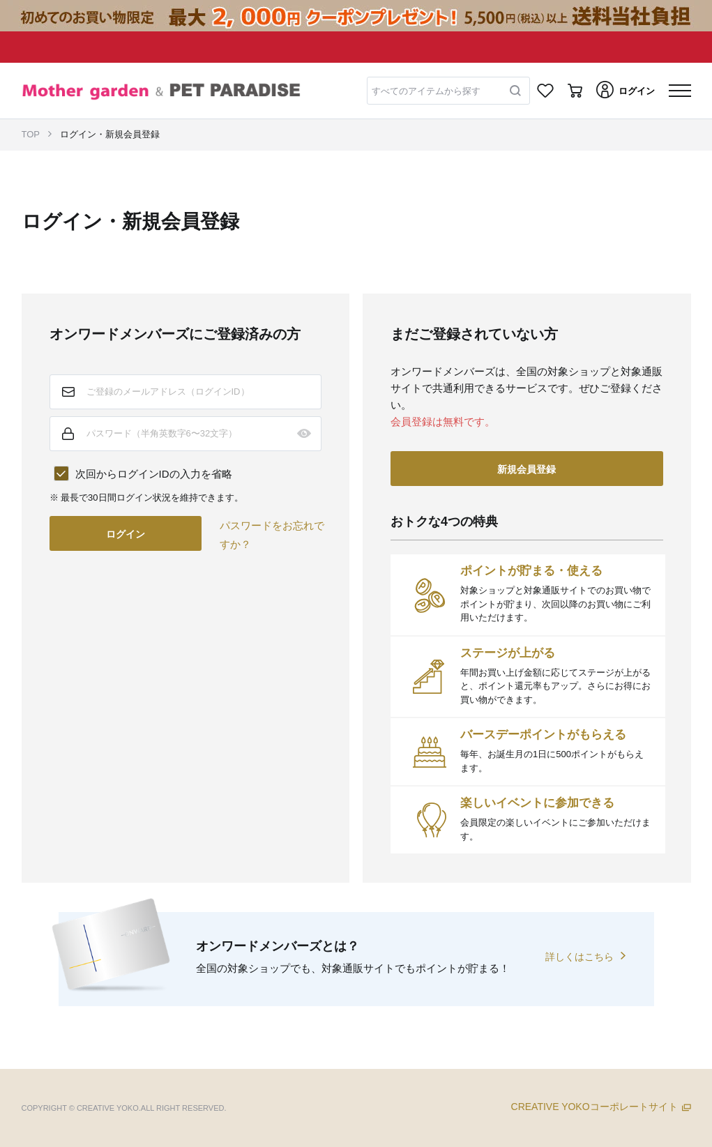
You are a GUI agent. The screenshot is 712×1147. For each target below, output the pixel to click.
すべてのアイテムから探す (426, 91)
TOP (31, 134)
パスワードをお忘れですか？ (272, 534)
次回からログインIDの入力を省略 (153, 474)
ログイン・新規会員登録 (110, 134)
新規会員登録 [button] (526, 469)
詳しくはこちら (579, 956)
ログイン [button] (125, 534)
